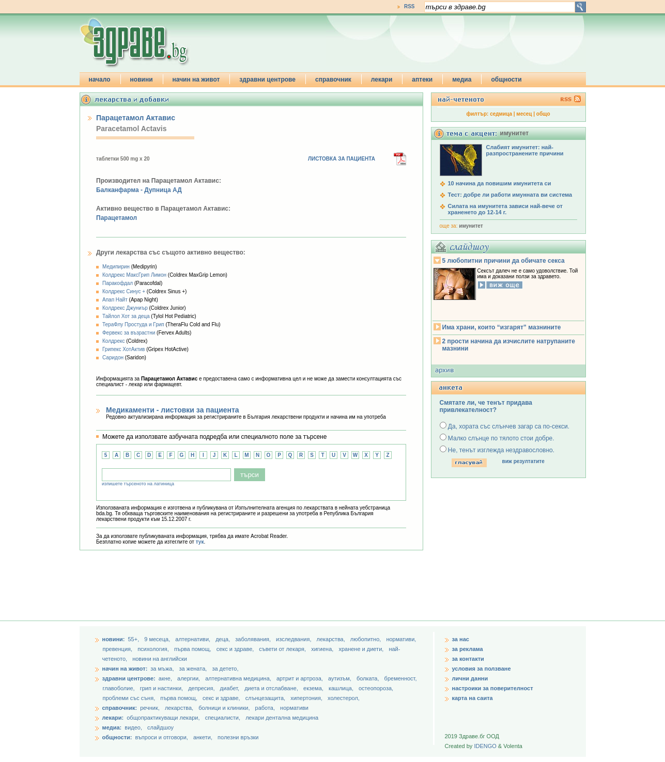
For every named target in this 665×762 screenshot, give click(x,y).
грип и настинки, (162, 688)
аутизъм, (340, 678)
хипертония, (307, 698)
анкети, (202, 737)
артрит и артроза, (300, 678)
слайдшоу (160, 727)
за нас (460, 639)
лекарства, (332, 639)
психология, (154, 649)
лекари (382, 79)
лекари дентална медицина (281, 718)
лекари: (113, 718)
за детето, (225, 668)
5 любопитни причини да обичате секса (503, 260)
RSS (409, 6)
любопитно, (366, 639)
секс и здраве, (236, 649)
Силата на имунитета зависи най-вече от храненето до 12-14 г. (505, 209)
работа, (265, 708)
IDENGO (485, 746)
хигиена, (323, 649)
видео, (133, 727)
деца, (223, 639)
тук (200, 542)
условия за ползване (481, 668)
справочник (333, 79)
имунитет (471, 226)
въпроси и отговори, (161, 737)
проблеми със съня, (130, 698)
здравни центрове (267, 79)
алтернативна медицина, (239, 678)
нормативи (294, 708)
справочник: (119, 708)
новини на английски (159, 659)
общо (543, 114)
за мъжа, (162, 668)
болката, (369, 678)
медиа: (112, 727)
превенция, (118, 649)
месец (524, 114)
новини (141, 79)
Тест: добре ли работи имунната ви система (510, 195)
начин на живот (196, 79)
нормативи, (401, 639)
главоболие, (119, 688)
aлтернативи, (193, 639)
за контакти (468, 659)
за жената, (193, 668)
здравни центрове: (129, 678)
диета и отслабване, (272, 688)
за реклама (467, 649)
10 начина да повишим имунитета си (499, 183)
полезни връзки (238, 737)
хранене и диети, (361, 649)
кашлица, (342, 688)
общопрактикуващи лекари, (163, 718)
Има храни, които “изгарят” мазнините (501, 327)
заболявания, (253, 639)
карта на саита (472, 698)
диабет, (230, 688)
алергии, (189, 678)
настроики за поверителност (492, 688)
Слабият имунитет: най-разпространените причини (525, 150)
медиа (461, 79)
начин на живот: (125, 668)
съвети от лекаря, (283, 649)
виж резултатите (523, 461)
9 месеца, (158, 639)
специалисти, (222, 718)
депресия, (202, 688)
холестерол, (344, 698)
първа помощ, (193, 649)
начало (100, 79)
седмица (501, 114)
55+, (134, 639)
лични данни (470, 678)
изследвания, (294, 639)
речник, (150, 708)
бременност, (400, 678)
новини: (113, 639)
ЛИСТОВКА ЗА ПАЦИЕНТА (341, 159)
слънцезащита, (266, 698)
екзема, (314, 688)
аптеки (422, 79)
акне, (166, 678)
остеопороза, (376, 688)
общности (506, 79)
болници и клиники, (224, 708)
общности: (117, 737)
